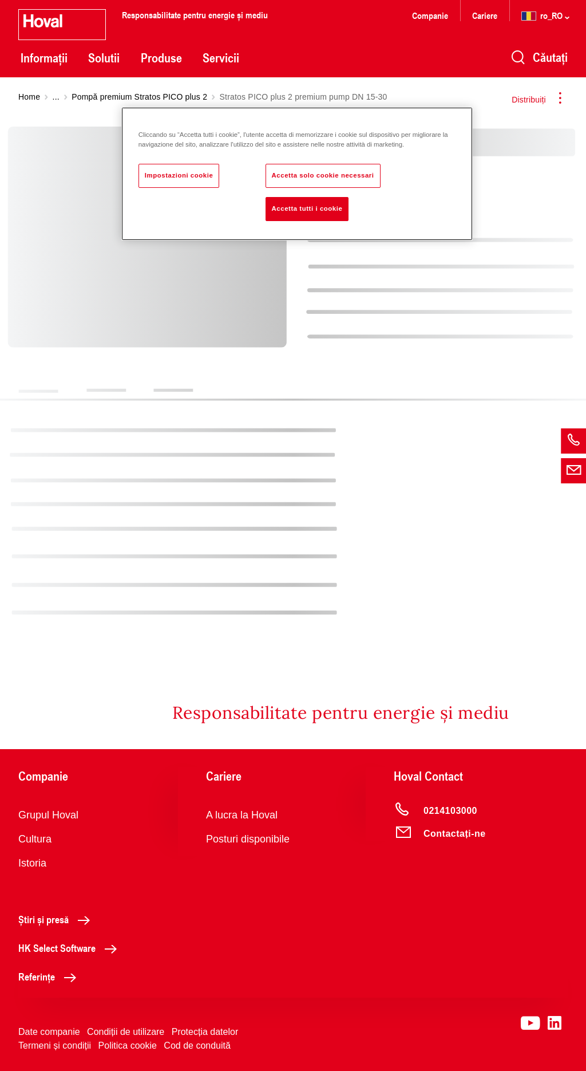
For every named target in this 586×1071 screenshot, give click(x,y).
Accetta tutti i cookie (307, 208)
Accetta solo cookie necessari (323, 175)
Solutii (104, 57)
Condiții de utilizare (125, 1032)
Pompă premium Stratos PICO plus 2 (139, 96)
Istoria (32, 863)
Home (29, 96)
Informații (44, 57)
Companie (430, 15)
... (56, 96)
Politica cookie (127, 1045)
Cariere (484, 15)
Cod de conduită (197, 1045)
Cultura (35, 839)
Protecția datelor (205, 1032)
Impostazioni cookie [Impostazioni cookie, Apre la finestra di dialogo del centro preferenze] (179, 175)
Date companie (49, 1032)
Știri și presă (57, 919)
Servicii (221, 57)
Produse (161, 57)
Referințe (50, 976)
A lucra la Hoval (242, 815)
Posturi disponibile (248, 839)
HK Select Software (70, 947)
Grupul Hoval (48, 815)
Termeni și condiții (54, 1045)
